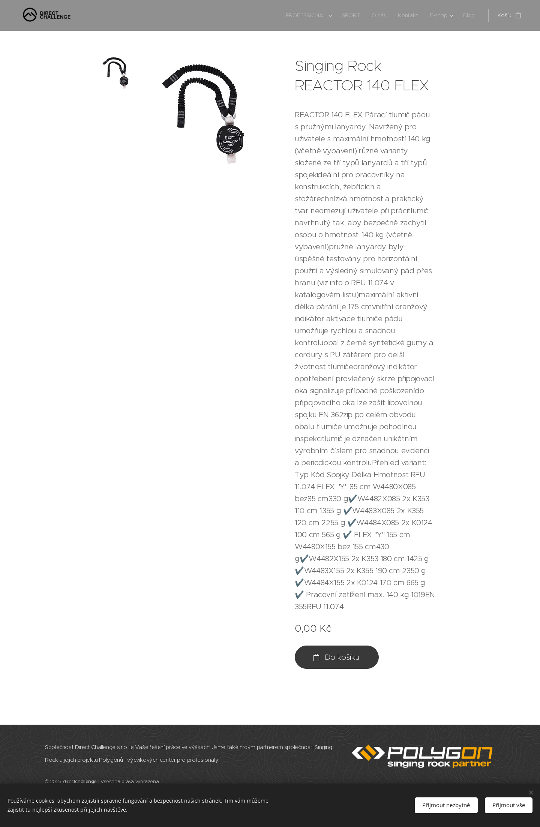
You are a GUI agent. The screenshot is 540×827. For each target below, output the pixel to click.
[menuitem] (308, 15)
